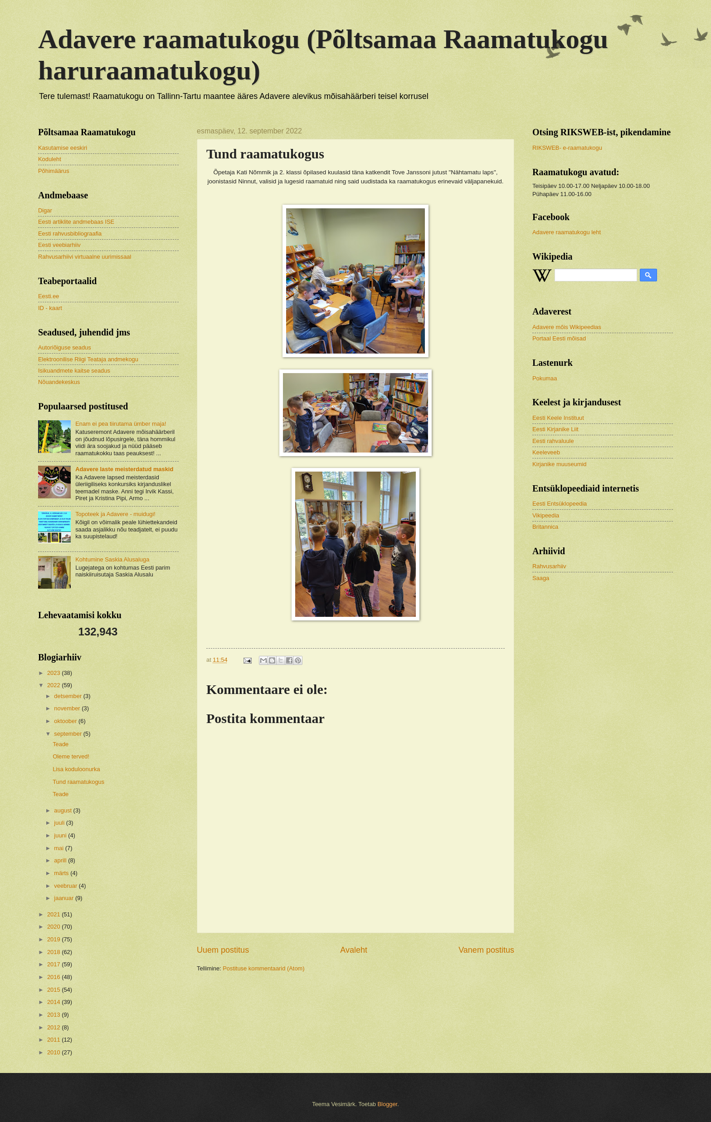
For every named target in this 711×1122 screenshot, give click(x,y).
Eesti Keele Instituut (558, 417)
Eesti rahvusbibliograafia (70, 233)
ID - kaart (50, 308)
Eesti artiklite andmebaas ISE (76, 221)
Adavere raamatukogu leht (566, 232)
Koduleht (49, 159)
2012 (54, 1027)
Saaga (540, 578)
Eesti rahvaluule (553, 441)
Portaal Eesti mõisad (559, 338)
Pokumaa (544, 378)
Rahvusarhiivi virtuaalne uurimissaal (84, 256)
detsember (68, 696)
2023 (54, 672)
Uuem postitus (223, 950)
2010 (54, 1052)
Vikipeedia (545, 515)
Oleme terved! (71, 756)
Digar (45, 210)
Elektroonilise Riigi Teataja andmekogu (88, 359)
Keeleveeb (546, 452)
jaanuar (64, 898)
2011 (54, 1039)
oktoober (66, 721)
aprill (61, 860)
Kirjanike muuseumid (559, 464)
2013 (54, 1014)
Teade (60, 744)
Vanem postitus (486, 950)
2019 (54, 939)
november (68, 708)
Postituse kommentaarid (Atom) (263, 968)
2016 (54, 977)
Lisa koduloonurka (76, 769)
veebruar (66, 885)
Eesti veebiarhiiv (59, 244)
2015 (54, 989)
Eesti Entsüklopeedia (559, 503)
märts (62, 873)
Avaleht (353, 950)
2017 (54, 964)
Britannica (545, 526)
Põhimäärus (53, 170)
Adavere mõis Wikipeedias (566, 327)
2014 (54, 1002)
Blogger (388, 1104)
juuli (60, 822)
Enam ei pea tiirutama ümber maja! (120, 423)
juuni (61, 835)
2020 (54, 926)
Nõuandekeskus (59, 382)
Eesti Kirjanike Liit (555, 429)
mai (59, 848)
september (68, 733)
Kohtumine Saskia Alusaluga (112, 559)
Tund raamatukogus (78, 781)
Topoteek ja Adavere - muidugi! (115, 514)
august (63, 810)
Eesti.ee (48, 296)
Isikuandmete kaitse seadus (74, 370)
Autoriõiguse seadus (64, 347)
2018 (54, 952)
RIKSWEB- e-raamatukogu (567, 147)
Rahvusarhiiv (549, 566)
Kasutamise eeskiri (62, 147)
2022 (54, 685)
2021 (54, 914)
